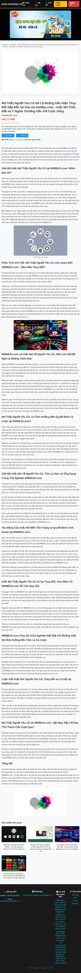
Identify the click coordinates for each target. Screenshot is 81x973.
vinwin (75, 901)
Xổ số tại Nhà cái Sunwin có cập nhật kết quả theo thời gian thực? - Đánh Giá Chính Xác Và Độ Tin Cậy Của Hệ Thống (60, 954)
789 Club (75, 895)
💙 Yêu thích (22, 135)
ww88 (63, 148)
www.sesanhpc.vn (12, 4)
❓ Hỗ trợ (37, 4)
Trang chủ (5, 44)
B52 (75, 898)
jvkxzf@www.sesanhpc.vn (10, 901)
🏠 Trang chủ (25, 4)
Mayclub (75, 903)
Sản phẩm (13, 44)
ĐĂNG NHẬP (58, 4)
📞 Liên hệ (48, 4)
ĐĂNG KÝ (72, 4)
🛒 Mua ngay (8, 135)
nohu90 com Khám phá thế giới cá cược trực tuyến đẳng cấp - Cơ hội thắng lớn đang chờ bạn (60, 922)
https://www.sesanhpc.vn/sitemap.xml (37, 895)
